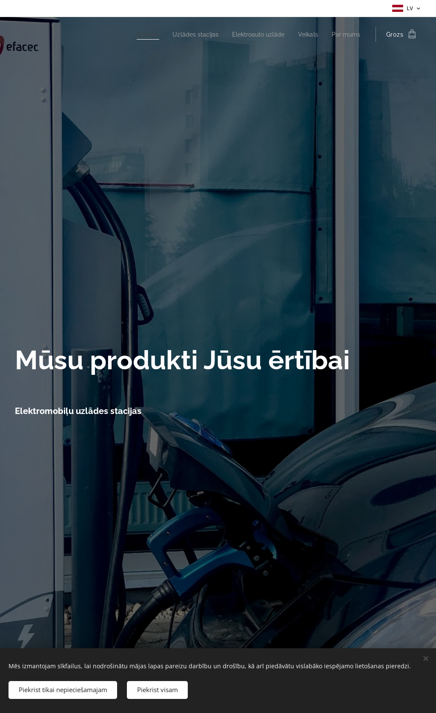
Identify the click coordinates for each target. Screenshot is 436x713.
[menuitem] (135, 34)
